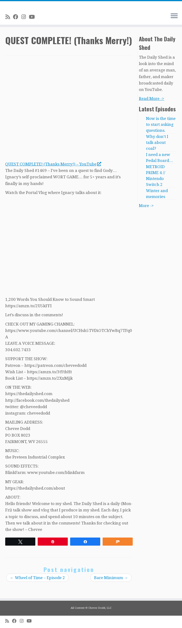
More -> (146, 205)
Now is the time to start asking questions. (161, 124)
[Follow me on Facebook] (17, 17)
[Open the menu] (174, 16)
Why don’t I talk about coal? (157, 142)
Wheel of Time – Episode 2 (37, 577)
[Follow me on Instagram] (25, 17)
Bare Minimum (111, 577)
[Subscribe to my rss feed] (9, 17)
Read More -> (151, 98)
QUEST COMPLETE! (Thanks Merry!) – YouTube (53, 164)
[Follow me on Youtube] (33, 17)
